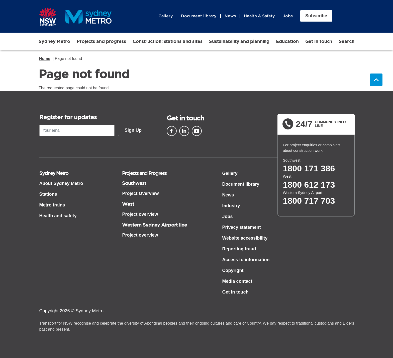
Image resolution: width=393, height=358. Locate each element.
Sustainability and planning (239, 41)
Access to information (245, 259)
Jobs (288, 16)
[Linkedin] (184, 131)
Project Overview (140, 193)
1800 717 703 (309, 200)
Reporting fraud (239, 248)
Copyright (232, 270)
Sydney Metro (54, 41)
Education (287, 41)
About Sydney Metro (61, 183)
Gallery (165, 16)
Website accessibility (244, 238)
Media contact (237, 281)
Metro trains (52, 204)
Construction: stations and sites (168, 41)
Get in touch (318, 41)
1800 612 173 (309, 184)
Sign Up (133, 130)
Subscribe (316, 15)
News (230, 16)
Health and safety (58, 215)
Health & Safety (259, 16)
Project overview (140, 214)
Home (44, 58)
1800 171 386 (309, 168)
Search (346, 41)
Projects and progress (101, 41)
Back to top (376, 80)
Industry (231, 205)
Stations (48, 194)
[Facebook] (172, 131)
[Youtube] (197, 131)
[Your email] (77, 130)
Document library (199, 16)
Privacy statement (241, 227)
